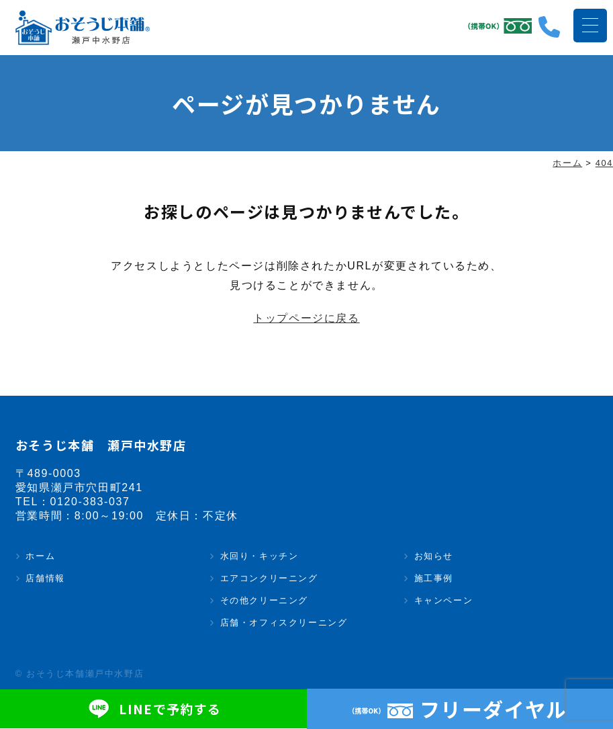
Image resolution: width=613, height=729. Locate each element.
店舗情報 (45, 579)
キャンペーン (443, 601)
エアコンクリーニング (269, 579)
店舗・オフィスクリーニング (284, 623)
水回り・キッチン (259, 557)
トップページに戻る (306, 319)
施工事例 (433, 579)
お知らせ (433, 557)
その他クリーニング (264, 601)
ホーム (40, 557)
